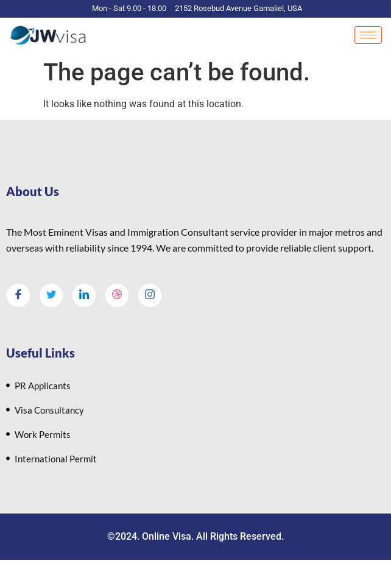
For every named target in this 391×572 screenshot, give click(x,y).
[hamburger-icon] (368, 35)
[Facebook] (18, 295)
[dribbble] (117, 295)
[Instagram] (150, 295)
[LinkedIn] (84, 295)
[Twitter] (51, 295)
